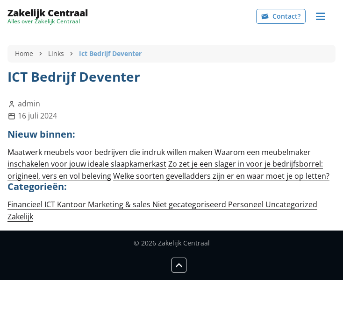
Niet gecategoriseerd (190, 204)
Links (56, 53)
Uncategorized (291, 204)
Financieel (25, 204)
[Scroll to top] (179, 265)
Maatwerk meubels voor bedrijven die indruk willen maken (110, 152)
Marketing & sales (120, 204)
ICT (50, 204)
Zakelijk (20, 216)
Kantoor (72, 204)
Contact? (280, 16)
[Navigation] (321, 16)
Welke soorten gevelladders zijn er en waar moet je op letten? (221, 176)
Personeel (246, 204)
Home (24, 53)
